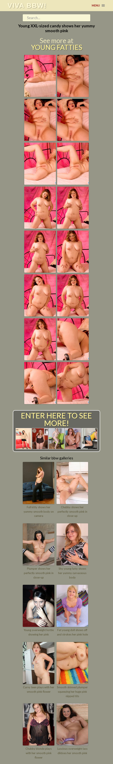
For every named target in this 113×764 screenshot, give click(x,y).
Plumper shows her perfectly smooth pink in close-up (39, 573)
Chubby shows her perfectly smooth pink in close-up (72, 511)
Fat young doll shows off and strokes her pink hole (72, 632)
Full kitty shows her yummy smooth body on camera (39, 511)
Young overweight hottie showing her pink (39, 632)
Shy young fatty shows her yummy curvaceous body (72, 573)
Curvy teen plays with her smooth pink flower (38, 689)
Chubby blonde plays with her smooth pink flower (39, 753)
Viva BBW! (27, 5)
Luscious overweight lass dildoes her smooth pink (72, 751)
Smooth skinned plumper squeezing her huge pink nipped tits (72, 692)
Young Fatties (56, 47)
